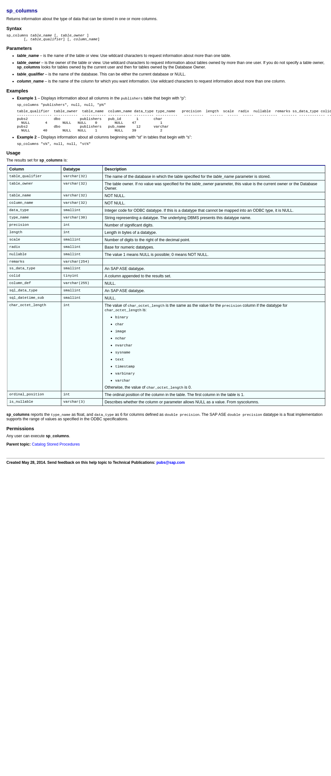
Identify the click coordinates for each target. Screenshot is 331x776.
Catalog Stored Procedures (56, 465)
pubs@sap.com (170, 483)
